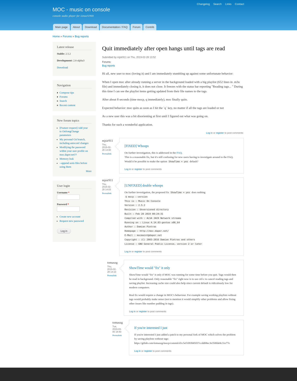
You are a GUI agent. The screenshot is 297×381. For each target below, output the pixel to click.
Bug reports (82, 36)
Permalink (106, 153)
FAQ (179, 152)
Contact (239, 4)
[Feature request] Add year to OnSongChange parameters (74, 131)
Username (63, 192)
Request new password (72, 221)
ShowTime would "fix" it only (149, 268)
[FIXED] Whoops (137, 146)
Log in (209, 133)
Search (217, 4)
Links (228, 4)
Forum (136, 27)
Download (91, 27)
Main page (61, 27)
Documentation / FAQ (114, 27)
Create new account (70, 216)
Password (63, 204)
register (220, 133)
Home (56, 36)
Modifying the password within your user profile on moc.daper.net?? (74, 151)
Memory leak (67, 158)
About (76, 27)
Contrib (150, 27)
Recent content (67, 105)
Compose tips (67, 92)
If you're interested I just (150, 328)
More (89, 171)
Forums (67, 36)
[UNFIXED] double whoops (144, 185)
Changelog (203, 4)
